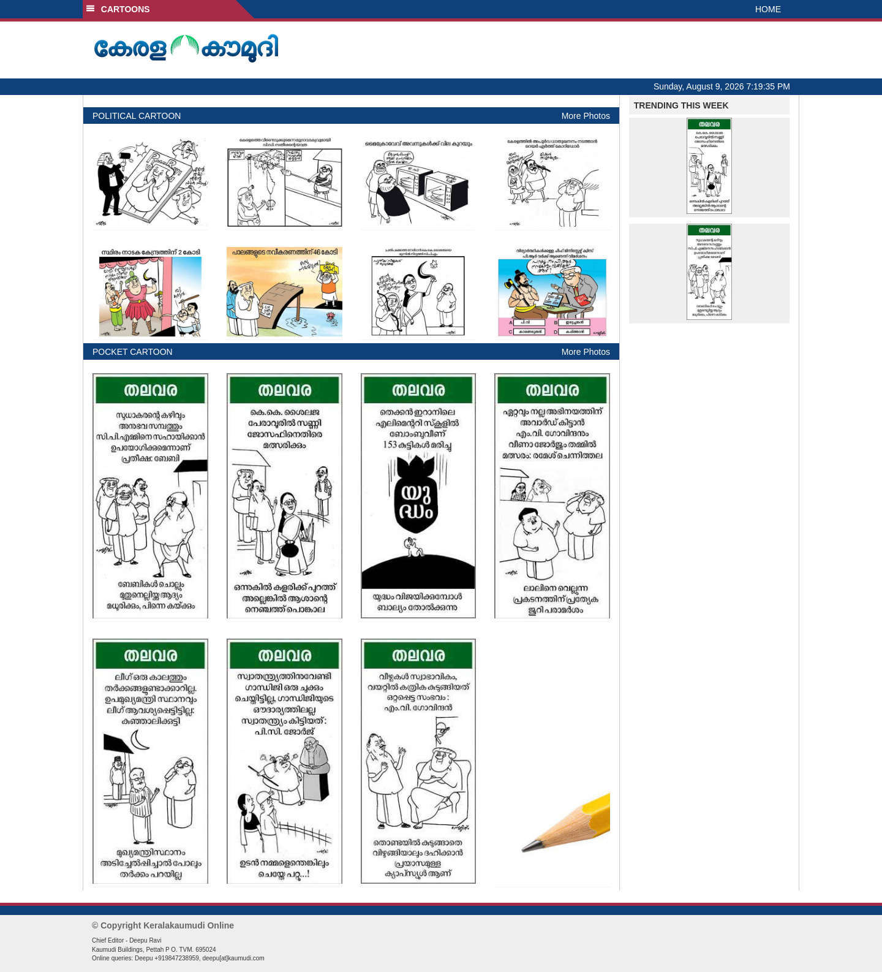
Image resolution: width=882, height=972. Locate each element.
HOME (768, 9)
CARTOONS (118, 9)
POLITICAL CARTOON (136, 116)
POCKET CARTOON (132, 352)
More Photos (586, 116)
